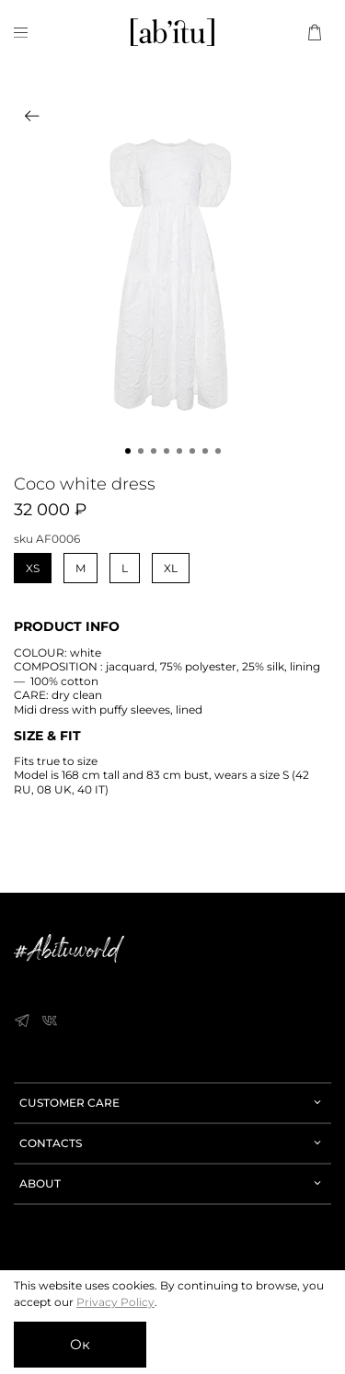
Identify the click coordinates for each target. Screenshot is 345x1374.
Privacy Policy (115, 1302)
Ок (80, 1344)
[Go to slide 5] (179, 451)
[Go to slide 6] (192, 451)
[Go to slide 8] (218, 451)
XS (33, 568)
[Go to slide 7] (205, 451)
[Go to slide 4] (166, 451)
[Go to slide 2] (141, 451)
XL (171, 568)
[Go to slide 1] (128, 451)
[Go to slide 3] (153, 451)
